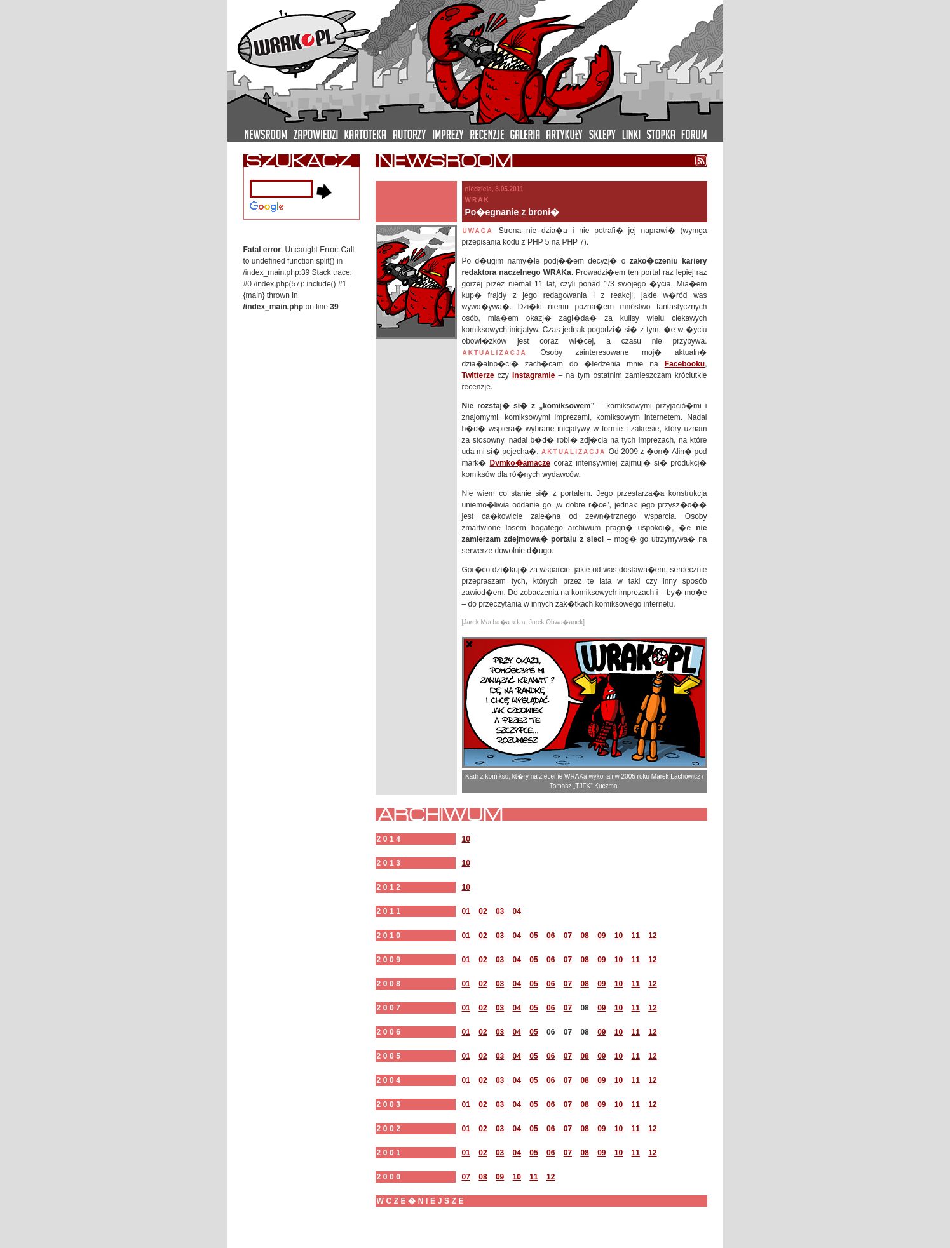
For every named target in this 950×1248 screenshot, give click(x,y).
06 (550, 935)
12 (652, 935)
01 (466, 911)
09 (601, 935)
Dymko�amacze (520, 463)
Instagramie (533, 375)
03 (500, 911)
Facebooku (685, 363)
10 (466, 839)
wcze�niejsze (421, 1201)
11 (636, 935)
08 (584, 935)
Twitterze (478, 375)
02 (482, 911)
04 (517, 911)
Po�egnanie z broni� (512, 212)
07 (568, 935)
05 (533, 935)
